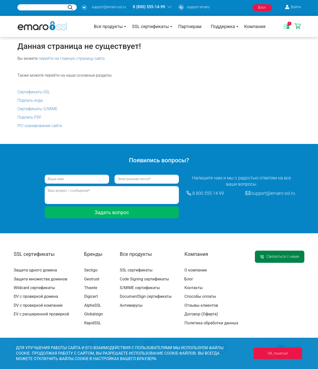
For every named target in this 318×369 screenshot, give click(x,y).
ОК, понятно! (278, 353)
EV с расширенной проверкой (41, 314)
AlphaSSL (92, 305)
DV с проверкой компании (38, 305)
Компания (255, 26)
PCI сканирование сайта (39, 125)
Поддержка (223, 26)
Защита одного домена (35, 270)
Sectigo (91, 270)
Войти (296, 7)
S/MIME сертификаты (140, 287)
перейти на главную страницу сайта (72, 58)
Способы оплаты (200, 296)
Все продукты (108, 26)
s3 (84, 7)
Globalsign (93, 314)
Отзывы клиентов (201, 305)
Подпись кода (30, 100)
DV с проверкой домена (36, 296)
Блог (262, 7)
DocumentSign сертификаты (146, 296)
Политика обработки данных (211, 323)
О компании (195, 270)
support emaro (198, 7)
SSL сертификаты (150, 26)
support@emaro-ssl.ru (109, 7)
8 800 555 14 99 (208, 193)
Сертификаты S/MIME (37, 108)
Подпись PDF (29, 117)
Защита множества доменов (40, 279)
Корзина (297, 26)
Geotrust (91, 279)
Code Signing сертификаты (144, 279)
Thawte (90, 287)
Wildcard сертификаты (34, 287)
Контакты (193, 287)
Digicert (91, 296)
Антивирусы (131, 305)
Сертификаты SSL (33, 92)
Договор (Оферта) (201, 314)
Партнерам (189, 26)
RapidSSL (92, 323)
